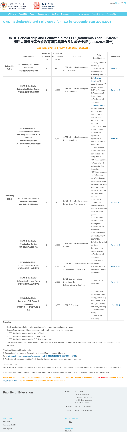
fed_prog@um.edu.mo (11, 380)
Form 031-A (115, 69)
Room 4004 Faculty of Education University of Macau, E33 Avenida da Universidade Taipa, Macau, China (83, 397)
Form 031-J (115, 139)
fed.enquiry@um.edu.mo (83, 410)
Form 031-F (115, 266)
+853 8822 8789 (80, 406)
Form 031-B (115, 90)
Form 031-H (115, 282)
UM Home (6, 421)
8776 (89, 406)
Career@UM (7, 429)
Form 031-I (116, 305)
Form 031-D (115, 245)
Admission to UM (9, 425)
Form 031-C (115, 202)
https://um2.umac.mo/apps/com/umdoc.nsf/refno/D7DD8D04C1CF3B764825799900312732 (42, 356)
